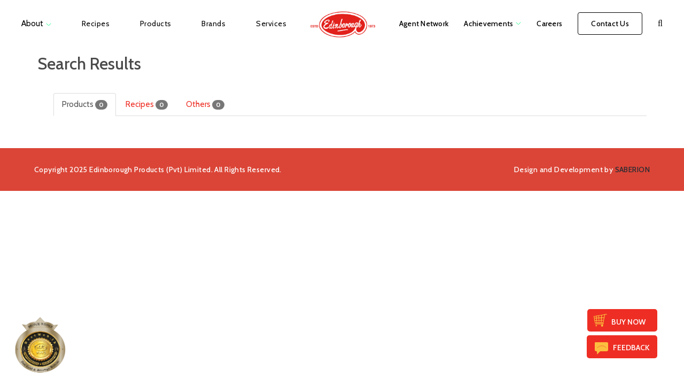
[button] (660, 23)
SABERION (632, 169)
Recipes (147, 104)
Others (205, 104)
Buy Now (628, 322)
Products (84, 104)
